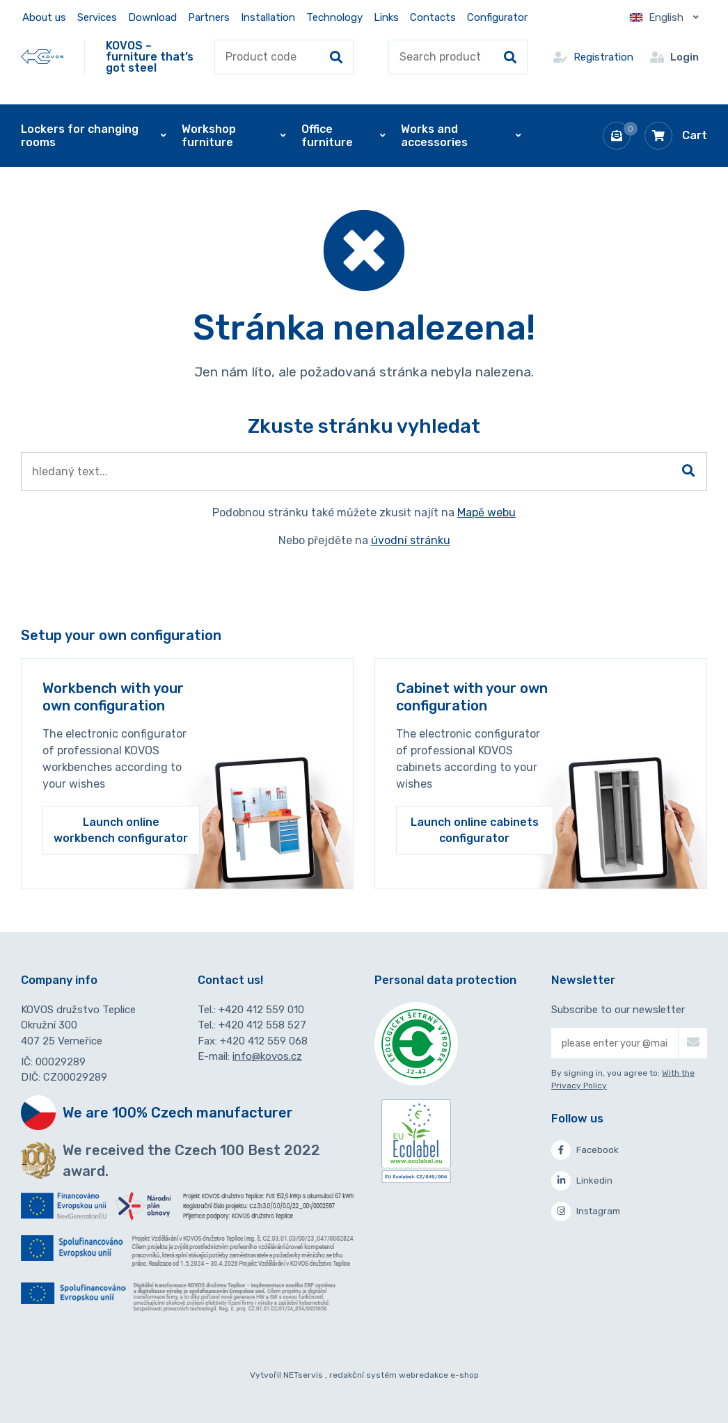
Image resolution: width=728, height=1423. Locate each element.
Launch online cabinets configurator (475, 830)
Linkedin (581, 1181)
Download (152, 17)
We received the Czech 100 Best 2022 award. (191, 1160)
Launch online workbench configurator (121, 830)
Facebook (585, 1150)
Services (97, 17)
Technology (334, 17)
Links (386, 17)
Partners (209, 17)
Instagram (585, 1211)
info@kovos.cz (267, 1056)
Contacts (433, 17)
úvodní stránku (410, 540)
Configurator (497, 17)
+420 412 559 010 (261, 1009)
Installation (268, 17)
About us (44, 17)
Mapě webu (486, 512)
